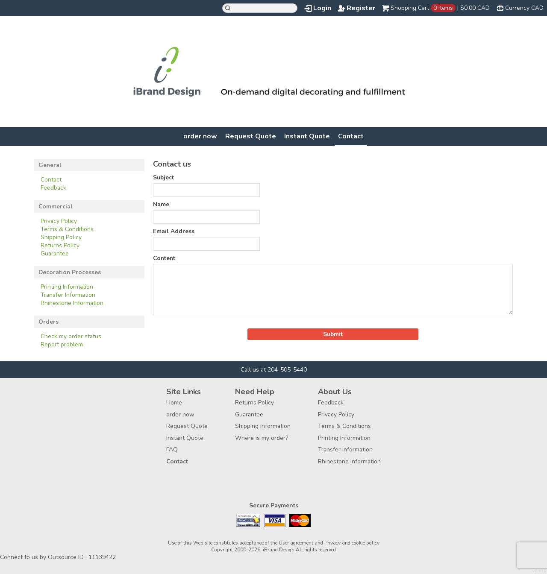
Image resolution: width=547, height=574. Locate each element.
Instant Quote (307, 136)
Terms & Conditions (67, 229)
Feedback (53, 188)
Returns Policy (60, 245)
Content (164, 258)
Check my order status (71, 336)
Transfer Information (68, 295)
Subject (163, 177)
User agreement (296, 542)
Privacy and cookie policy (351, 542)
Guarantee (55, 253)
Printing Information (67, 287)
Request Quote (250, 136)
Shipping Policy (61, 237)
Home (174, 402)
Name (161, 204)
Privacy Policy (59, 221)
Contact (351, 136)
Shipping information (263, 426)
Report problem (62, 344)
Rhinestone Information (72, 303)
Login (322, 8)
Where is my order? (261, 438)
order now (200, 136)
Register (361, 8)
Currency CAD (524, 8)
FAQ (172, 449)
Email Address (173, 231)
